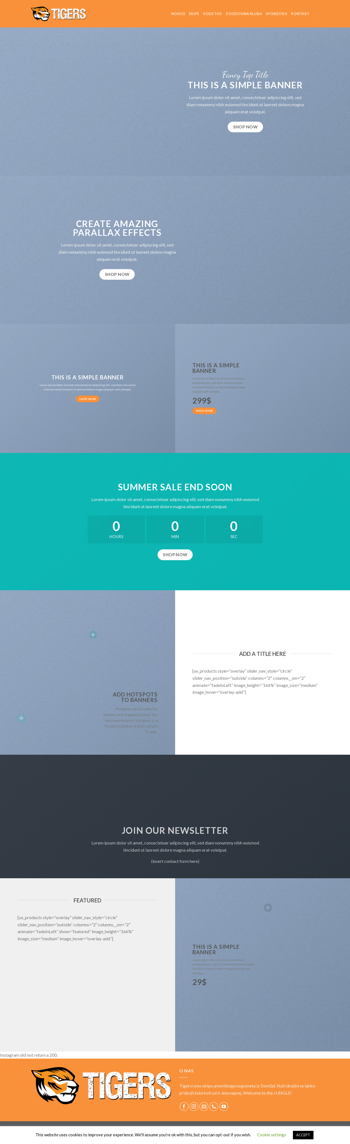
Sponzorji (276, 14)
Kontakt (300, 14)
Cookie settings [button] (271, 1134)
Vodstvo (212, 14)
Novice (178, 14)
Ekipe (194, 14)
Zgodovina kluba (244, 14)
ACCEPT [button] (303, 1135)
